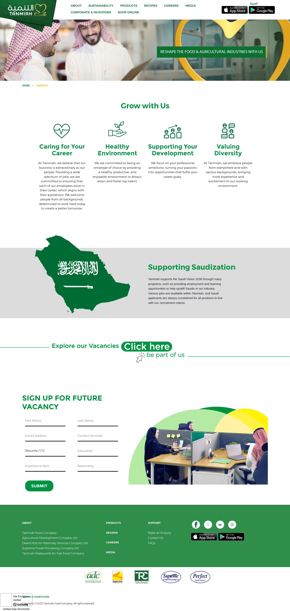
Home (26, 85)
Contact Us (155, 538)
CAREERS (171, 7)
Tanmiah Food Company (39, 533)
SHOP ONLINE (128, 14)
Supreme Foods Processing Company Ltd (50, 548)
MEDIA (190, 7)
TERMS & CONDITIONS (35, 597)
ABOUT (76, 7)
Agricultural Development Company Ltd (49, 538)
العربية (254, 5)
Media (110, 552)
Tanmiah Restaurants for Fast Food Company (53, 553)
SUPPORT (154, 523)
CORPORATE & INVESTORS (91, 14)
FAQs (151, 543)
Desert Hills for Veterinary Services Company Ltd (55, 543)
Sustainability (100, 7)
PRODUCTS (128, 7)
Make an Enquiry (159, 533)
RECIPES (150, 7)
